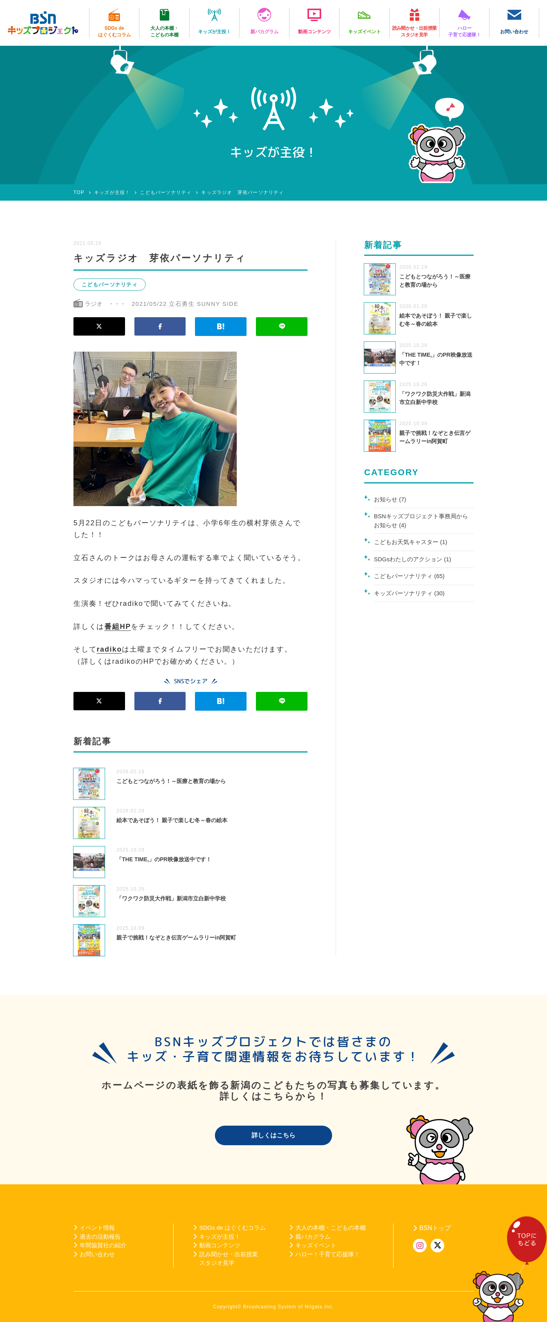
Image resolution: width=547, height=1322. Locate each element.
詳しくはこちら (273, 1135)
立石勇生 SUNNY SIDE (203, 303)
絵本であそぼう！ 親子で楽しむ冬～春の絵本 (171, 820)
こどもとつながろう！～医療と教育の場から (171, 781)
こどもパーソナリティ (110, 284)
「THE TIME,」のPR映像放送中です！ (163, 859)
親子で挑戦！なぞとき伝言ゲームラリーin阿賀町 (176, 937)
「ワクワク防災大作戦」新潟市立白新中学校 (171, 898)
